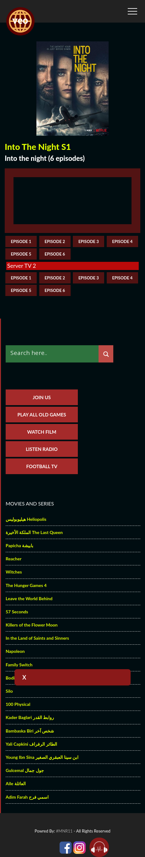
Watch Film (41, 432)
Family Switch (19, 664)
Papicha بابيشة (19, 545)
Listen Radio (41, 449)
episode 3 (88, 241)
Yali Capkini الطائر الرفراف (31, 744)
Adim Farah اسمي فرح (27, 797)
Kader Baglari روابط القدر (30, 717)
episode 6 (55, 254)
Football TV (41, 466)
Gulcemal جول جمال (25, 770)
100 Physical (18, 704)
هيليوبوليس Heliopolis (26, 519)
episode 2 (55, 241)
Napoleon (15, 651)
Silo (9, 691)
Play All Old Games (42, 414)
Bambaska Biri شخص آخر (30, 730)
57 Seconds (17, 611)
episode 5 (21, 254)
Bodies (12, 677)
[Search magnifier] (106, 354)
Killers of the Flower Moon (31, 624)
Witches (14, 571)
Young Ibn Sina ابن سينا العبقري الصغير (42, 757)
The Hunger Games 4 (26, 585)
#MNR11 (64, 830)
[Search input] (53, 352)
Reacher (13, 558)
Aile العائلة (16, 783)
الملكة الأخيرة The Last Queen (34, 532)
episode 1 (21, 241)
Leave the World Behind (29, 598)
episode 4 (122, 241)
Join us (42, 397)
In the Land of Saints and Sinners (37, 638)
